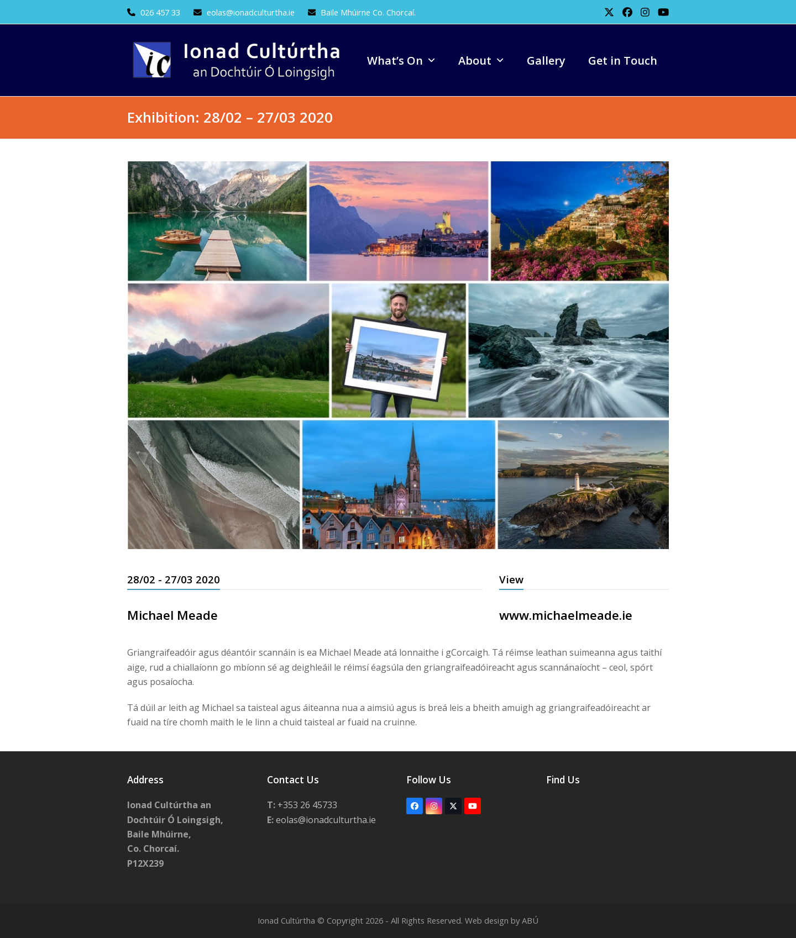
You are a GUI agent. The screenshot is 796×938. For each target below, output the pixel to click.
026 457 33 (160, 12)
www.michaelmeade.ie (565, 615)
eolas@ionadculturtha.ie (252, 12)
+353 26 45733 (307, 805)
